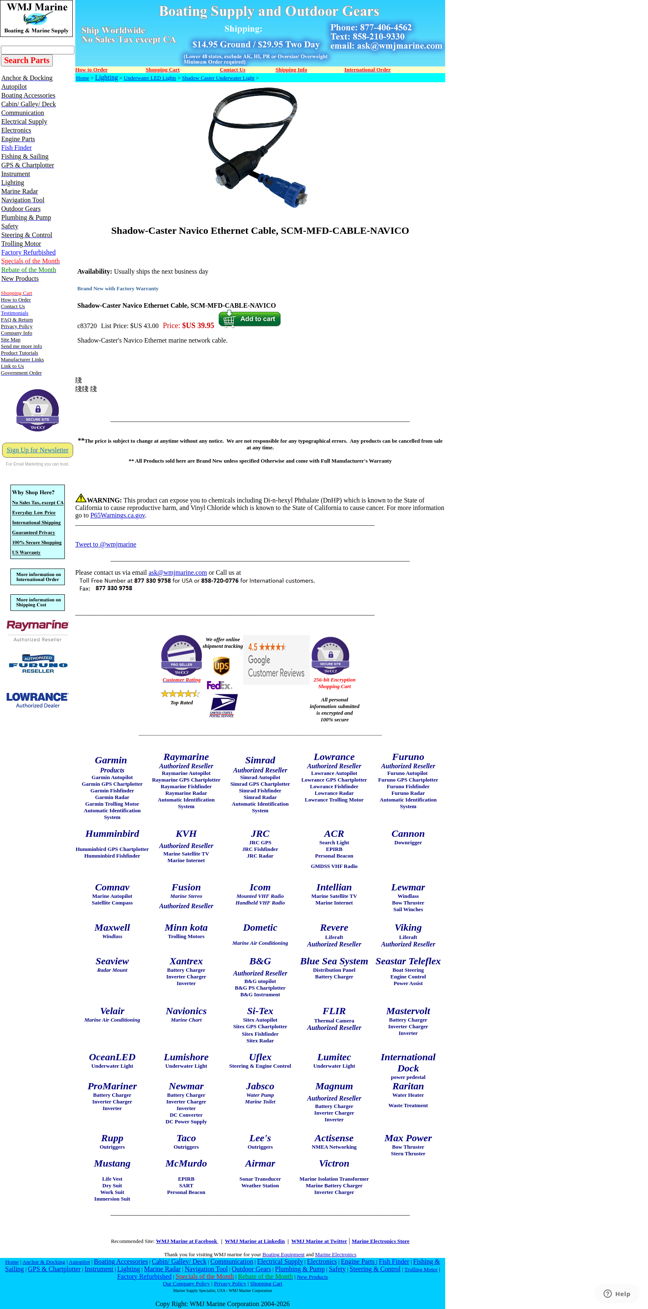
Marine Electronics (335, 1254)
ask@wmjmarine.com (177, 572)
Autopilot (79, 1262)
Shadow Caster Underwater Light (218, 78)
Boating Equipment (283, 1254)
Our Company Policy (186, 1283)
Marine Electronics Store (380, 1241)
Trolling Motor (421, 1269)
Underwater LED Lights (150, 78)
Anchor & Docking (43, 1262)
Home (82, 78)
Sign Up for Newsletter (38, 449)
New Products (312, 1277)
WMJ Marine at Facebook (187, 1241)
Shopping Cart (266, 1283)
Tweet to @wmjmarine (105, 544)
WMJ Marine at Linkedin (255, 1241)
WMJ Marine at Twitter (319, 1241)
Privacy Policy (230, 1283)
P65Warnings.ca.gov (117, 515)
